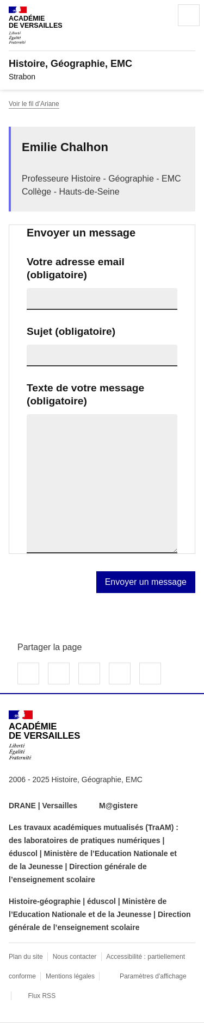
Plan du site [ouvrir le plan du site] (26, 956)
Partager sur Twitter (59, 673)
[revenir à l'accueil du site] (102, 63)
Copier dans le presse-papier (150, 673)
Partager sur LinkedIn (89, 673)
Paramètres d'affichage (153, 976)
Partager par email (120, 673)
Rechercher (158, 15)
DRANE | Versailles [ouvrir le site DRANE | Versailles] (43, 805)
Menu (189, 15)
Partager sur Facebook (28, 673)
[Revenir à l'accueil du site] (44, 735)
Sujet (71, 331)
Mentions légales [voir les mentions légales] (70, 976)
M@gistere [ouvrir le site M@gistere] (119, 805)
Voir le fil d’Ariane (34, 104)
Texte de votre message (85, 394)
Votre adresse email (76, 268)
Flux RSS (41, 996)
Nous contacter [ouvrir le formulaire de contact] (75, 956)
